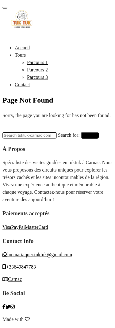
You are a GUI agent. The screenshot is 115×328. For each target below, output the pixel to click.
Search (89, 135)
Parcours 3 (37, 77)
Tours (20, 55)
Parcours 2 (37, 69)
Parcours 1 (37, 62)
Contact (22, 84)
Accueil (22, 47)
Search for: (69, 135)
